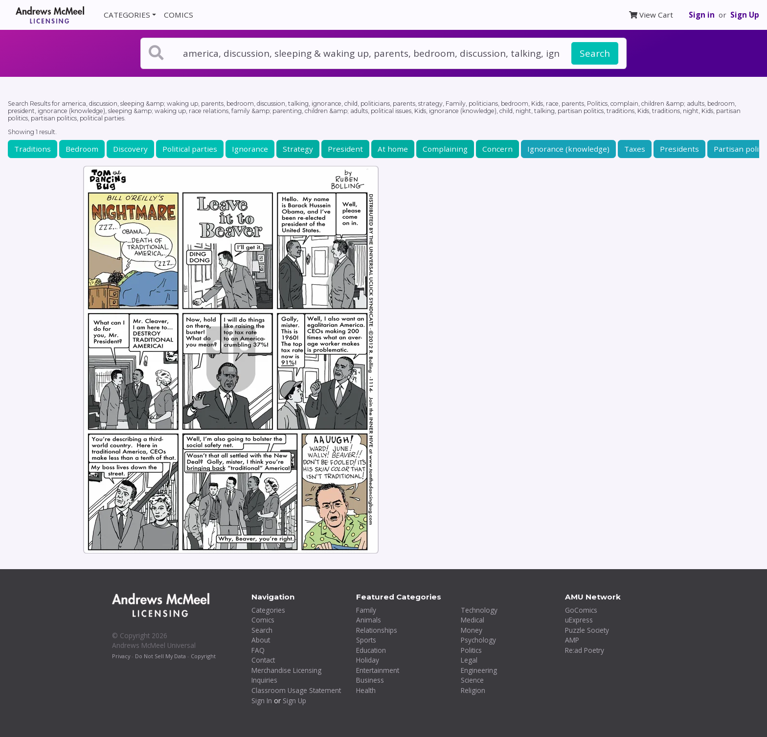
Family (366, 610)
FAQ (258, 650)
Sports (366, 640)
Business (370, 680)
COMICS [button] (178, 15)
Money (471, 630)
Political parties (189, 149)
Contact (263, 660)
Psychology (478, 640)
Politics (471, 650)
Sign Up (744, 15)
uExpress (579, 619)
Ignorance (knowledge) (568, 149)
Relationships (376, 630)
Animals (368, 619)
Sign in (702, 15)
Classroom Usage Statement (296, 690)
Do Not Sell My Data (160, 656)
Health (366, 690)
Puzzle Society (587, 630)
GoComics (581, 610)
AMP (572, 640)
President (345, 149)
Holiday (367, 660)
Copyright (203, 656)
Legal (469, 660)
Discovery (130, 149)
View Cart (651, 15)
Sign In (261, 700)
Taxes (634, 149)
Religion (473, 690)
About (260, 640)
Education (371, 650)
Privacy (121, 656)
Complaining (445, 149)
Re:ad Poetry (584, 650)
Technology (479, 610)
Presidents (679, 149)
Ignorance (250, 149)
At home (393, 149)
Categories (268, 610)
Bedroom (82, 149)
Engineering (479, 670)
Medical (472, 619)
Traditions (32, 149)
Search (595, 53)
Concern (497, 149)
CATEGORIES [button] (127, 15)
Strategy (298, 149)
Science (472, 680)
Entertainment (377, 670)
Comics (262, 619)
